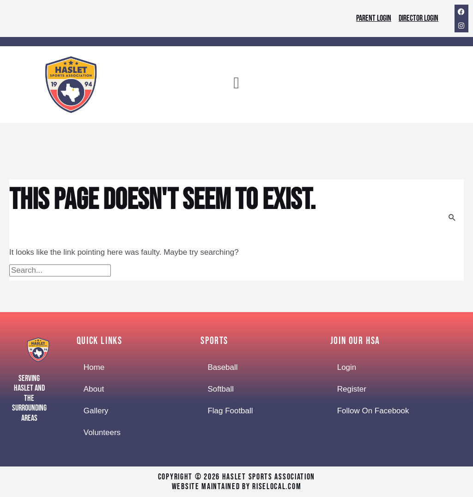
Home (94, 367)
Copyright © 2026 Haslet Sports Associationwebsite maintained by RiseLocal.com (236, 482)
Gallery (96, 410)
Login (347, 367)
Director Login (418, 18)
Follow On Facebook (373, 410)
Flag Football (230, 410)
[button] (236, 84)
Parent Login (373, 18)
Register (351, 389)
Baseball (222, 367)
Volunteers (102, 432)
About (94, 389)
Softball (220, 389)
